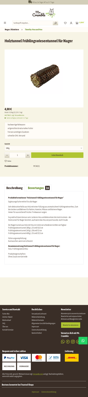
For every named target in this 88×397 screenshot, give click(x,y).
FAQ (3, 323)
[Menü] (5, 23)
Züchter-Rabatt (7, 317)
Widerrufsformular (38, 320)
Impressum (35, 327)
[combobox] (32, 23)
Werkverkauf (6, 320)
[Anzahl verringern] (7, 155)
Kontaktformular (7, 330)
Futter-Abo (6, 314)
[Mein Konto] (71, 23)
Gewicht (7, 144)
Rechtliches (37, 309)
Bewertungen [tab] (39, 188)
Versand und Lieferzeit (39, 314)
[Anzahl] (17, 155)
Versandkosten (38, 374)
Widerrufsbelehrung (38, 317)
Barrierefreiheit (37, 333)
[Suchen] (55, 23)
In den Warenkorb (57, 155)
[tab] (14, 188)
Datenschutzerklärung (39, 330)
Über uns (5, 327)
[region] (44, 77)
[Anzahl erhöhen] (27, 155)
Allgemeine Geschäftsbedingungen (43, 323)
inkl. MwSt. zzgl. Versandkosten (14, 115)
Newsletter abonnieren (70, 325)
